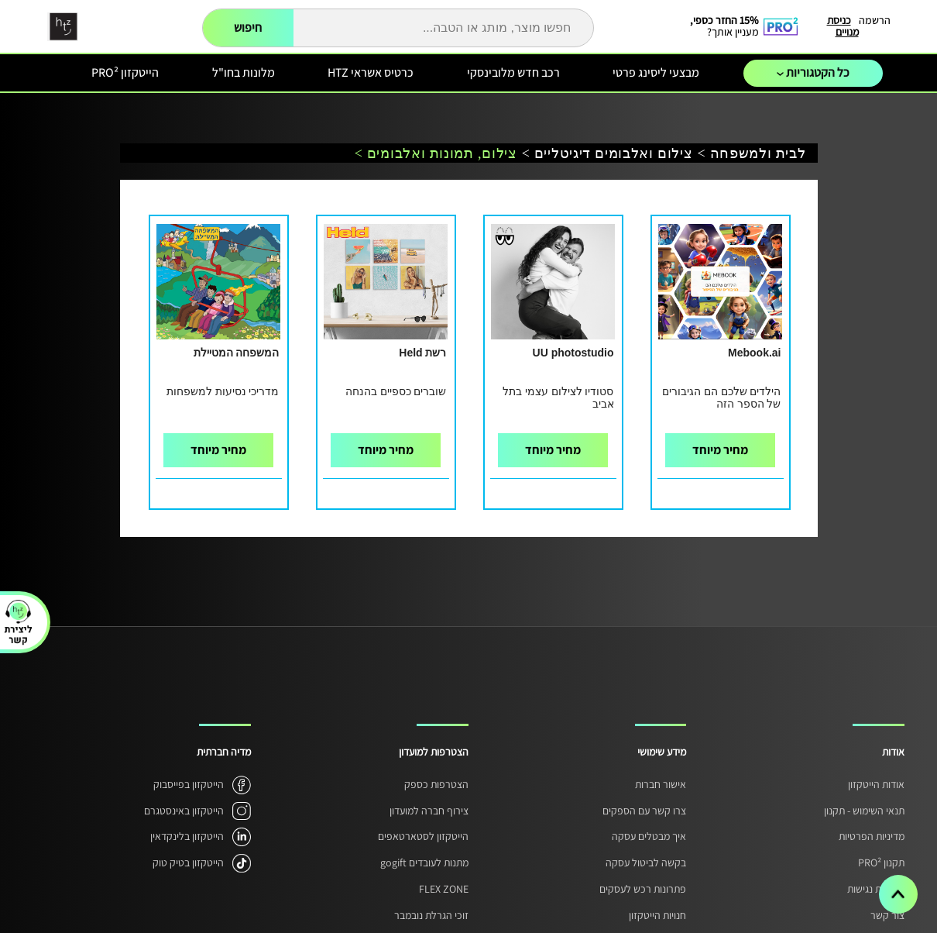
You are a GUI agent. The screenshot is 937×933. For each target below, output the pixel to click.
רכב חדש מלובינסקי (513, 72)
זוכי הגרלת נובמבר (431, 915)
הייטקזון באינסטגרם (184, 811)
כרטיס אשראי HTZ (371, 72)
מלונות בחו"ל (243, 72)
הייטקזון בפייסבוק (188, 784)
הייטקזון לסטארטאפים (423, 836)
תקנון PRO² (881, 862)
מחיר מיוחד (720, 450)
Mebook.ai (754, 353)
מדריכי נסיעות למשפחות (223, 391)
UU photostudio (573, 353)
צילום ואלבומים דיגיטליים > (607, 153)
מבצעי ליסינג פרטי (656, 72)
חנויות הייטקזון (657, 915)
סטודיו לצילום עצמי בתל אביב (558, 397)
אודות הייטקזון (876, 784)
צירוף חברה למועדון (429, 811)
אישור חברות (660, 784)
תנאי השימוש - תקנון (864, 811)
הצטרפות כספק (436, 784)
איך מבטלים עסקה (649, 836)
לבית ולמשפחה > (752, 153)
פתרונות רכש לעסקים (642, 889)
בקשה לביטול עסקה (646, 862)
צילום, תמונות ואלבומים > (436, 153)
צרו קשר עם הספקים (644, 811)
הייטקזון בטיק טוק (188, 862)
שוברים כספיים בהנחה (396, 391)
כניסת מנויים (843, 26)
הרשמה (875, 20)
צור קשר (887, 915)
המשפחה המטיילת (237, 353)
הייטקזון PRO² (125, 72)
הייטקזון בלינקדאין (187, 836)
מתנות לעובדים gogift (424, 862)
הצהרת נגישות (875, 889)
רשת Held (422, 353)
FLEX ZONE (443, 889)
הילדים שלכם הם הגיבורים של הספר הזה (721, 397)
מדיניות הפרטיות (871, 836)
